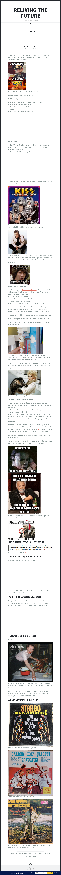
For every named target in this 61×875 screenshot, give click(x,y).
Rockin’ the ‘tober (30, 46)
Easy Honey (37, 853)
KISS (41, 853)
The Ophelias (29, 855)
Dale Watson (31, 853)
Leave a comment (32, 856)
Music (34, 49)
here (39, 429)
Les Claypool (46, 853)
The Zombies (35, 855)
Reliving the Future (30, 13)
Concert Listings (29, 49)
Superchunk (22, 855)
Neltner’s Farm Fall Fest (29, 290)
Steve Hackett (16, 855)
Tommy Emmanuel (43, 855)
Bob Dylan (24, 853)
